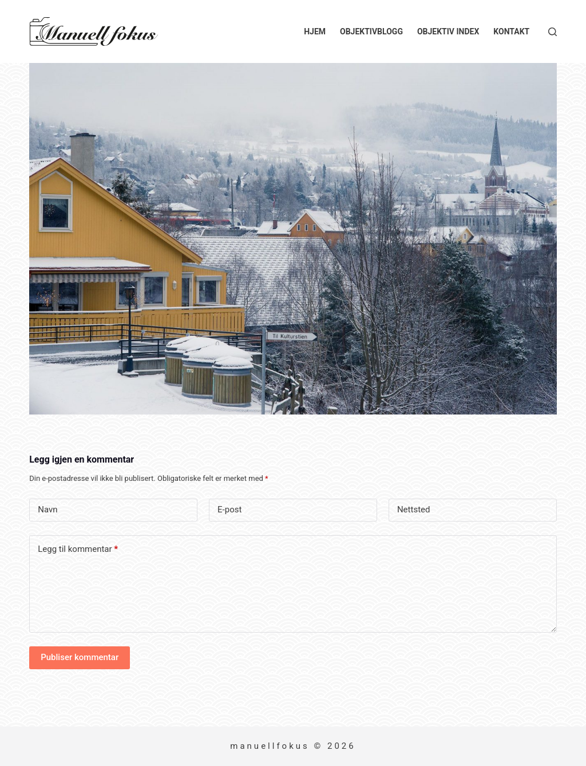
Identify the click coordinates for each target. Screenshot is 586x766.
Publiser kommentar (79, 657)
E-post (229, 509)
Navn (47, 509)
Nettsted (413, 509)
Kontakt (511, 31)
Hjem (315, 31)
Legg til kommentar (78, 549)
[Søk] (552, 31)
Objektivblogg (371, 31)
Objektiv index (448, 31)
